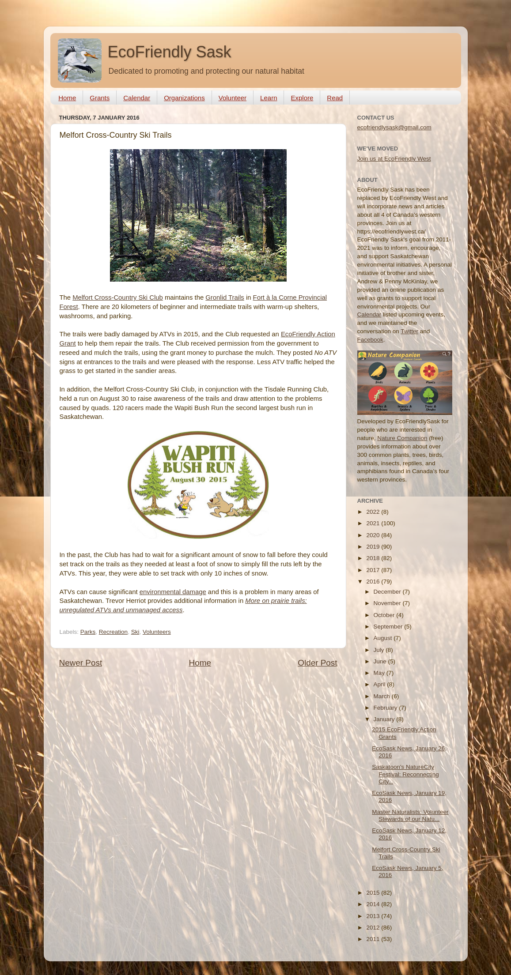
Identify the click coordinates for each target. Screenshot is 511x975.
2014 (373, 904)
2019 (373, 546)
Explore (302, 98)
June (381, 661)
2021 (373, 523)
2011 (373, 939)
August (384, 638)
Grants (100, 98)
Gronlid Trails (224, 297)
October (385, 615)
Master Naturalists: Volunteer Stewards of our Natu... (410, 815)
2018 (373, 558)
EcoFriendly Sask (169, 52)
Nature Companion (402, 438)
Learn (268, 98)
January (385, 719)
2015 (373, 892)
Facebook (370, 339)
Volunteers (157, 632)
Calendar (136, 98)
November (388, 603)
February (386, 707)
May (380, 673)
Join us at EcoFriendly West (394, 158)
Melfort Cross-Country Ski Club (117, 297)
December (388, 591)
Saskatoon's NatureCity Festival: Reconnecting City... (405, 774)
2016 (373, 581)
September (389, 626)
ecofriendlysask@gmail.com (394, 127)
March (383, 696)
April (380, 684)
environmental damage (173, 591)
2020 (373, 535)
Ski (135, 632)
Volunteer (232, 98)
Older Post (317, 662)
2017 (373, 570)
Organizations (184, 98)
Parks (88, 632)
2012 (373, 927)
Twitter (409, 331)
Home (67, 98)
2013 (373, 916)
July (380, 650)
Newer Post (80, 662)
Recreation (113, 632)
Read (335, 98)
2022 (373, 511)
